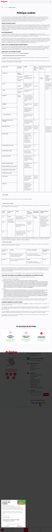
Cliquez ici (19, 80)
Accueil (5, 7)
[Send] (46, 394)
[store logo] (4, 2)
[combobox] (30, 1)
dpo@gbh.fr (26, 303)
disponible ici (30, 287)
